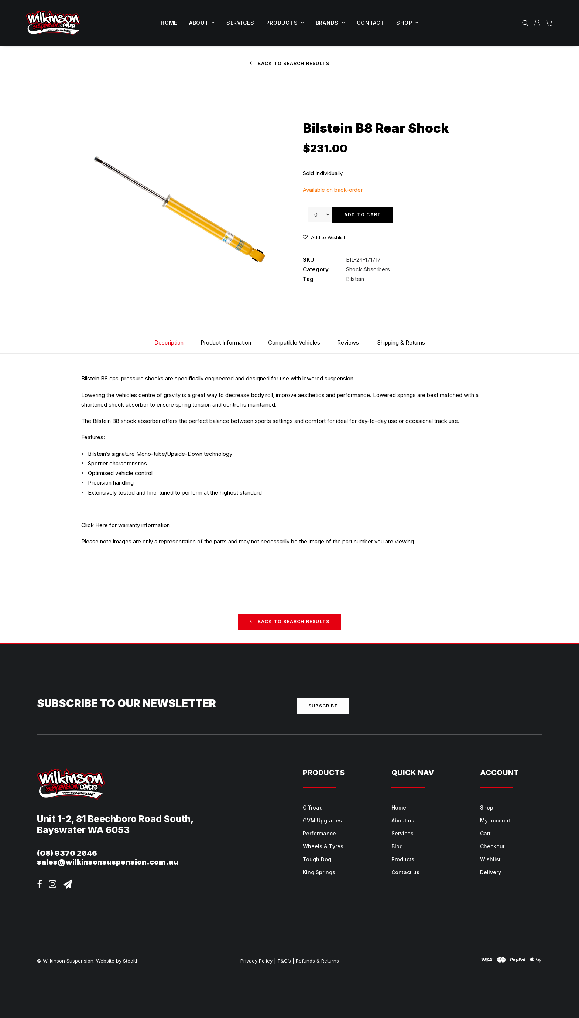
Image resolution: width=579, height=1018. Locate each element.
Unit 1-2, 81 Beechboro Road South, (115, 818)
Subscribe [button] (323, 706)
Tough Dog (317, 859)
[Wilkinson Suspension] (53, 23)
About (202, 23)
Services (240, 23)
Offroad (313, 807)
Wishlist (490, 859)
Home (169, 23)
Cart (485, 833)
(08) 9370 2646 (67, 853)
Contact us (405, 872)
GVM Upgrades (322, 820)
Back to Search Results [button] (290, 63)
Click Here (94, 525)
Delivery (490, 872)
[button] (526, 23)
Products (285, 23)
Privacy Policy (256, 960)
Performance (319, 833)
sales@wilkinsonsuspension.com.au (107, 862)
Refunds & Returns (317, 960)
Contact (371, 23)
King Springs (319, 872)
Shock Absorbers (368, 269)
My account (495, 820)
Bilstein (355, 278)
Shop (407, 23)
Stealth (131, 960)
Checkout (492, 846)
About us (402, 820)
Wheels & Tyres (323, 846)
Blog (397, 846)
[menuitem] (168, 23)
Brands (330, 23)
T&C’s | (285, 960)
